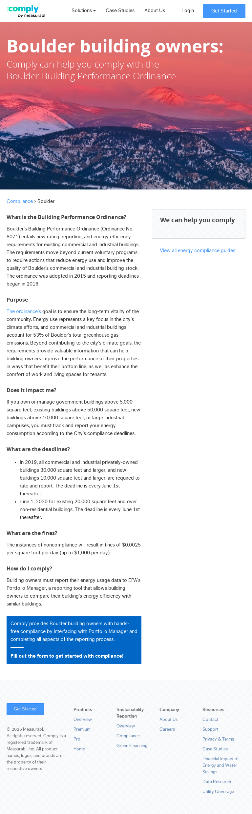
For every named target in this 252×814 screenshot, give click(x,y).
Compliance (20, 201)
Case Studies (120, 10)
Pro (77, 739)
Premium (82, 729)
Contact (210, 719)
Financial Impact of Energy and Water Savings (220, 765)
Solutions (84, 10)
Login (187, 10)
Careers (167, 729)
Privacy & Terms (218, 739)
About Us (154, 10)
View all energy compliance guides (197, 250)
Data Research (216, 782)
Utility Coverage (218, 791)
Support (210, 729)
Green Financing (131, 746)
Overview (83, 719)
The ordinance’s (24, 311)
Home (79, 749)
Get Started (224, 10)
